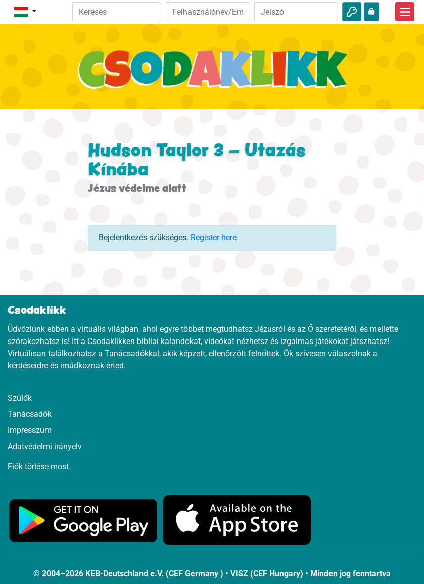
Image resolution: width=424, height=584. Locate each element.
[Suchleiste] (117, 11)
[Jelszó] (296, 11)
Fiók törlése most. (39, 466)
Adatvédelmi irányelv (45, 446)
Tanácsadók (30, 414)
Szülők (20, 398)
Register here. (215, 237)
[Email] (208, 11)
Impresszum (30, 430)
